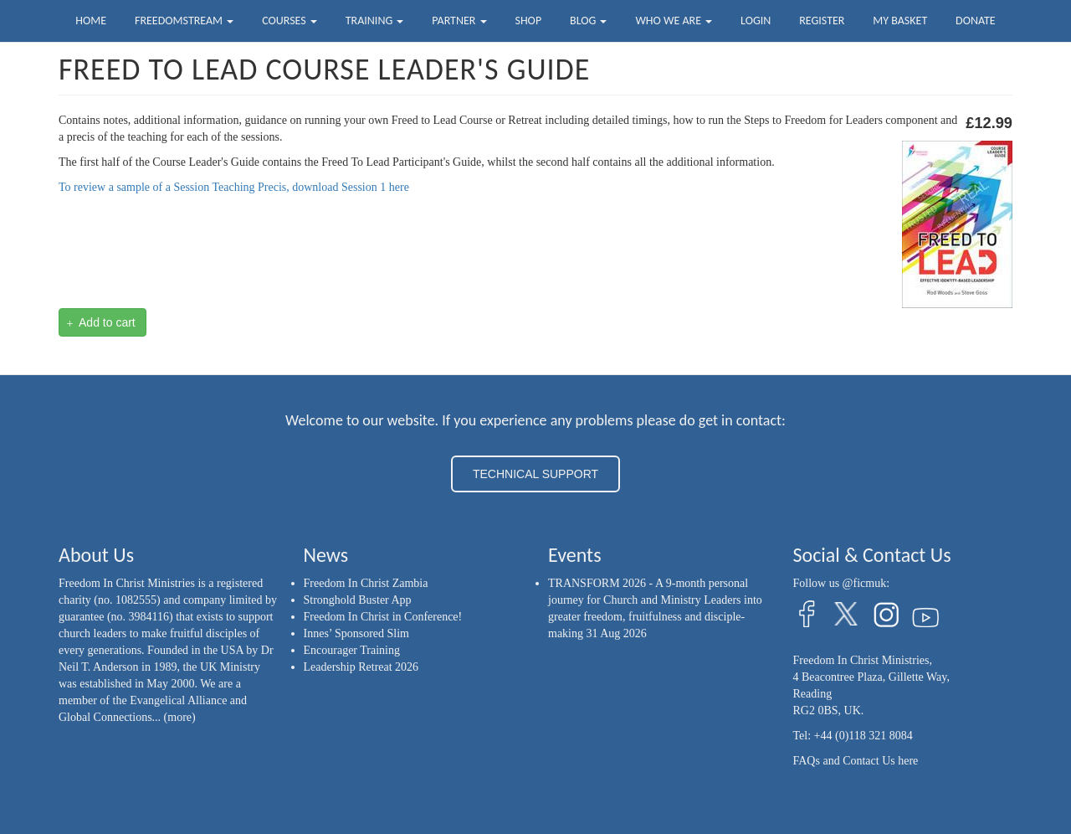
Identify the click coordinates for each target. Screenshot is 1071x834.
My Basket (900, 20)
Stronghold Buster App (358, 600)
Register (821, 20)
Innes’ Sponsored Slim (357, 633)
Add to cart (101, 323)
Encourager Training (352, 650)
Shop (528, 20)
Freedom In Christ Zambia (366, 583)
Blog (588, 20)
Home (90, 20)
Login (755, 20)
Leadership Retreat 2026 (361, 667)
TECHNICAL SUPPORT (535, 474)
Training (375, 20)
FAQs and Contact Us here (856, 760)
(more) (180, 717)
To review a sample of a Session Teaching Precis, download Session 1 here (234, 187)
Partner (459, 20)
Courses (289, 20)
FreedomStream (184, 20)
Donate (976, 20)
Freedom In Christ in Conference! (383, 616)
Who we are (673, 20)
